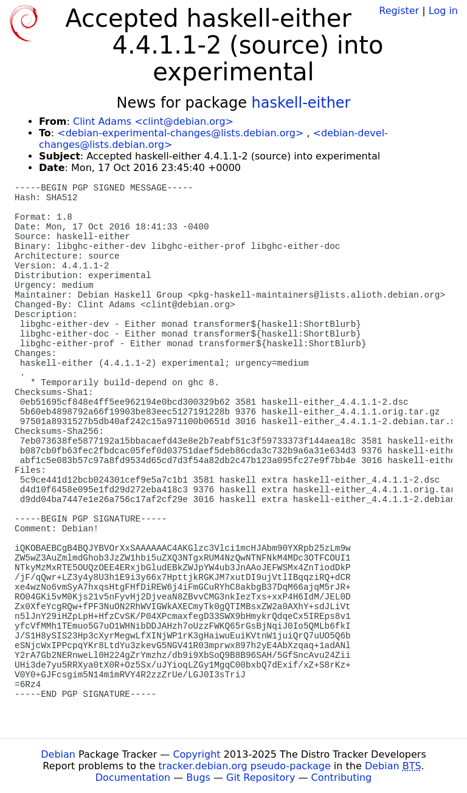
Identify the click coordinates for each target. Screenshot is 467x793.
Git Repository (260, 777)
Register (399, 10)
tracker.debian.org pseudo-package (245, 766)
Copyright (196, 754)
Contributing (341, 777)
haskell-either (301, 102)
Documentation (132, 777)
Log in (443, 10)
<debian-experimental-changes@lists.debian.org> (180, 133)
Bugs (198, 777)
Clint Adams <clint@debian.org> (153, 121)
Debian (58, 754)
